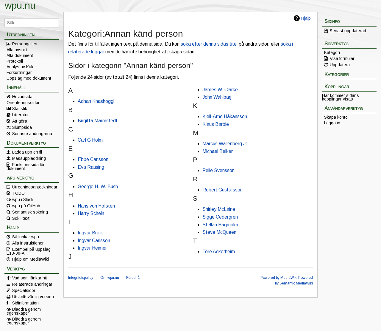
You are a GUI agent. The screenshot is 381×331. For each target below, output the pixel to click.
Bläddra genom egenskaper (24, 311)
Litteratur (20, 115)
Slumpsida (22, 127)
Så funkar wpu (25, 237)
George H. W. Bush (98, 186)
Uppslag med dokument (29, 78)
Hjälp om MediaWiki (30, 259)
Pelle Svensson (218, 170)
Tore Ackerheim (218, 251)
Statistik (19, 108)
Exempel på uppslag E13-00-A (29, 251)
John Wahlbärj (216, 97)
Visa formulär (342, 58)
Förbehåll (133, 278)
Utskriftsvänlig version (33, 297)
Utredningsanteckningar (34, 187)
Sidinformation (25, 303)
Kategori (332, 52)
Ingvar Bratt (90, 232)
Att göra (19, 121)
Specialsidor (23, 290)
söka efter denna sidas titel (209, 44)
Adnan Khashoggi (96, 101)
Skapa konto (336, 117)
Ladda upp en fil (27, 152)
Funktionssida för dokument (26, 166)
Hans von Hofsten (96, 205)
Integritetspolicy (80, 278)
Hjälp (306, 18)
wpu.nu (20, 5)
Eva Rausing (91, 167)
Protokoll (15, 61)
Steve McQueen (219, 232)
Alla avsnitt (17, 50)
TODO (18, 193)
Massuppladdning (29, 158)
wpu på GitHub (26, 206)
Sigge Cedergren (220, 216)
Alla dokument (20, 55)
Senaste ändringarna (32, 134)
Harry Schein (91, 213)
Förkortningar (19, 72)
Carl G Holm (90, 140)
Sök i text (20, 218)
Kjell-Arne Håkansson (224, 116)
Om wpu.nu (109, 278)
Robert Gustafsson (222, 189)
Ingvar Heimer (92, 247)
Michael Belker (217, 151)
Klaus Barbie (215, 124)
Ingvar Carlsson (94, 240)
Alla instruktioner (28, 243)
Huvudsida (22, 97)
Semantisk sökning (30, 212)
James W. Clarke (220, 89)
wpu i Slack (22, 199)
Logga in (332, 123)
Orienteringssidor (23, 102)
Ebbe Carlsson (93, 159)
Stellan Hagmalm (220, 224)
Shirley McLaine (218, 209)
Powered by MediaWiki (278, 278)
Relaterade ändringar (32, 284)
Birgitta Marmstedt (98, 120)
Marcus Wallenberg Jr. (225, 143)
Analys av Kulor (21, 67)
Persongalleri (24, 44)
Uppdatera (340, 65)
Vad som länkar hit (29, 278)
